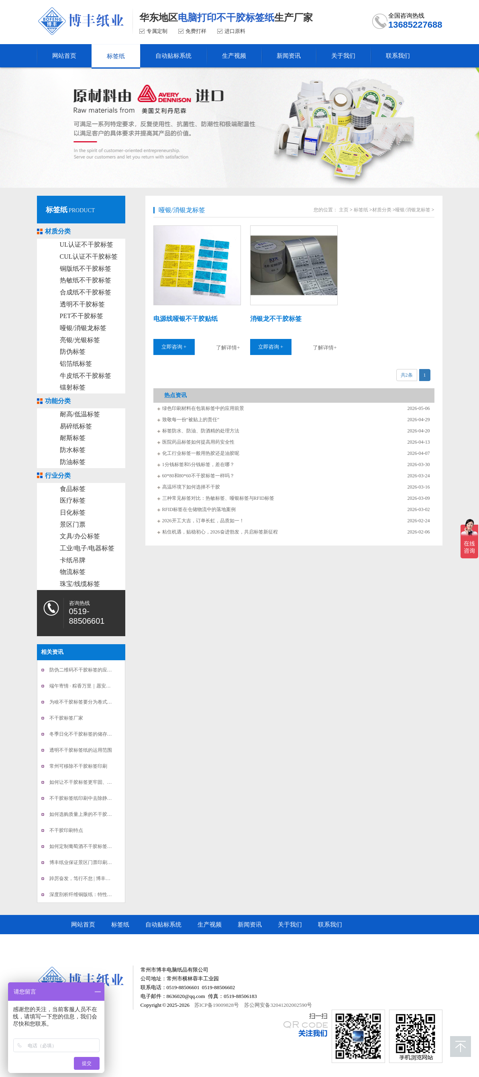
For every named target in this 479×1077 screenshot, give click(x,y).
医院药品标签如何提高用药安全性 (198, 442)
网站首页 (83, 924)
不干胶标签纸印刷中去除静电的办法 (87, 798)
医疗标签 (73, 500)
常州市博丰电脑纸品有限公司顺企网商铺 (125, 944)
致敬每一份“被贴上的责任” (191, 419)
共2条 (407, 375)
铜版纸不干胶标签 (85, 268)
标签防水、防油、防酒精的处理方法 (200, 431)
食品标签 (73, 488)
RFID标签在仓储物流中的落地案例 (199, 509)
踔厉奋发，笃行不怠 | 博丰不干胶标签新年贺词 (99, 878)
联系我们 (330, 924)
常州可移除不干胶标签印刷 (78, 766)
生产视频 (210, 924)
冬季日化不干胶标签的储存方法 (83, 734)
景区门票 (73, 524)
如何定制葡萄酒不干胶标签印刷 (83, 846)
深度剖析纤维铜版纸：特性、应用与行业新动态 (100, 894)
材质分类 (58, 231)
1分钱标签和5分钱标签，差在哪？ (198, 464)
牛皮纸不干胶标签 (85, 375)
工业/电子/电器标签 (87, 548)
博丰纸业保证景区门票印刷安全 (83, 862)
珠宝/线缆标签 (80, 583)
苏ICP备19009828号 (216, 1005)
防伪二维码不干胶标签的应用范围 (85, 670)
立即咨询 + (174, 347)
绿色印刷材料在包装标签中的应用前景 (203, 408)
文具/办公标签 (80, 536)
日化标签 (73, 512)
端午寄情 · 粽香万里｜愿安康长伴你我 (89, 686)
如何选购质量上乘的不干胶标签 (83, 814)
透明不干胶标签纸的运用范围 (80, 750)
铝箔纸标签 (76, 363)
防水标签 (73, 449)
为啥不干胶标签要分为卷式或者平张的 (90, 702)
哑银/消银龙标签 (83, 328)
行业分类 (58, 475)
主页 (344, 210)
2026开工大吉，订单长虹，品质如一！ (203, 520)
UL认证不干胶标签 (86, 244)
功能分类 (58, 401)
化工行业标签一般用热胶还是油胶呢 (200, 453)
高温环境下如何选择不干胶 (191, 487)
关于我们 (290, 924)
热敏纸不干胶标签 (85, 280)
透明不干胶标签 (82, 304)
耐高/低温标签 (80, 414)
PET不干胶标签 (81, 315)
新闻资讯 (250, 924)
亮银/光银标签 (80, 340)
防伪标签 (73, 351)
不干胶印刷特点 (66, 830)
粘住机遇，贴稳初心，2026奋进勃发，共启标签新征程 (220, 532)
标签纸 (56, 210)
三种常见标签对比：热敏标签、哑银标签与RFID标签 (218, 498)
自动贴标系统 (163, 924)
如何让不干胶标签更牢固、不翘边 (85, 782)
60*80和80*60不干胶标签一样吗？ (198, 476)
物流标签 (73, 571)
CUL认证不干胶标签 (89, 256)
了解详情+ (228, 348)
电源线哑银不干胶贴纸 (185, 318)
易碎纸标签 (76, 426)
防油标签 (73, 461)
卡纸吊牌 (73, 560)
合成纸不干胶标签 (85, 292)
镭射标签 (73, 387)
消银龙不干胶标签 (276, 318)
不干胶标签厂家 (66, 718)
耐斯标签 (73, 437)
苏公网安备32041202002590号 (278, 1005)
